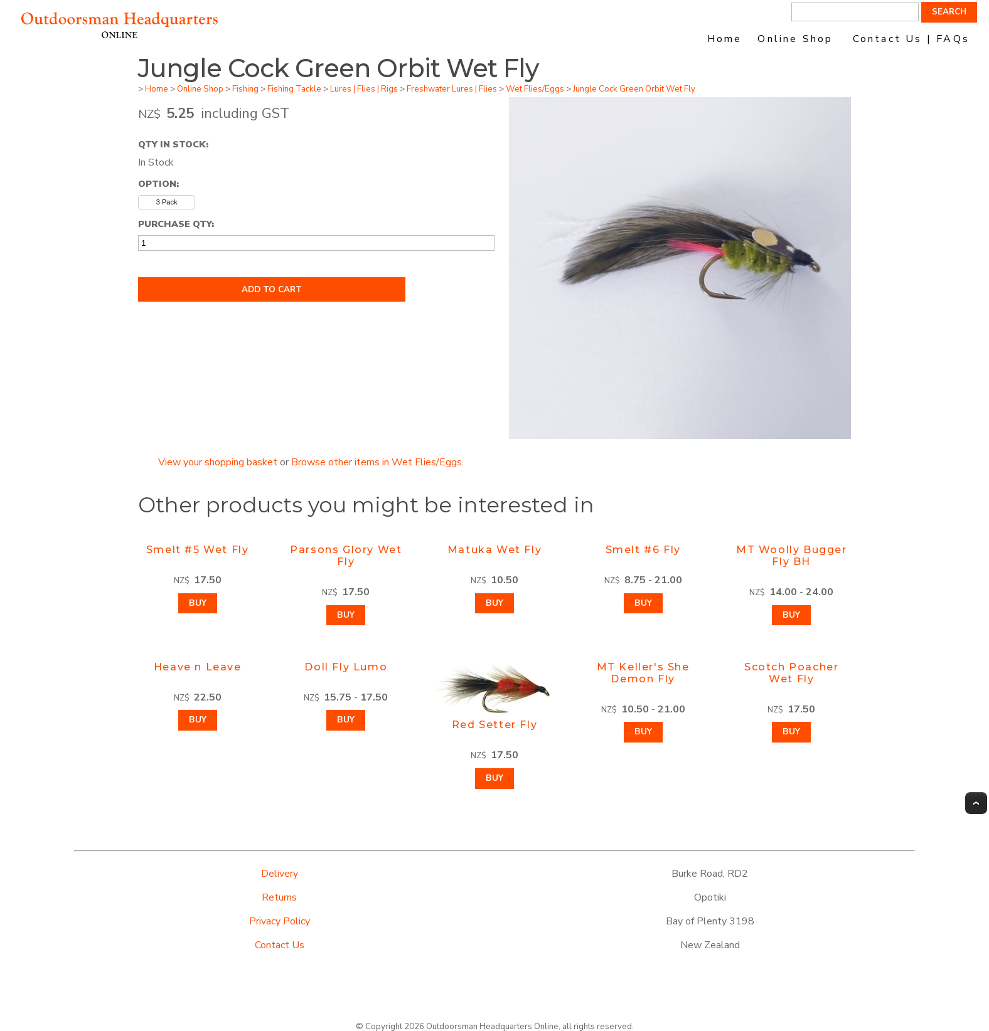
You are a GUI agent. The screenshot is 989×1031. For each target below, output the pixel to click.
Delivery (279, 873)
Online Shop (795, 39)
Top (976, 803)
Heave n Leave (198, 667)
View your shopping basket (217, 462)
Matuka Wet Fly (494, 550)
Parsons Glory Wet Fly (346, 556)
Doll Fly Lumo (345, 667)
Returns (279, 897)
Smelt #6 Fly (643, 550)
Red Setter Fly (494, 725)
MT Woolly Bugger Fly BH (791, 556)
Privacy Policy (279, 921)
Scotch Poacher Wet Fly (791, 673)
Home (724, 39)
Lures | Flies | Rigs (364, 89)
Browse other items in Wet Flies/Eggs (376, 462)
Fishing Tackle (294, 89)
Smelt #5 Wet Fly (197, 550)
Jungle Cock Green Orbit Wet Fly (634, 89)
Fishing (245, 89)
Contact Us (279, 945)
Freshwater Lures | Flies (452, 89)
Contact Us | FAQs (911, 39)
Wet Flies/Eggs (535, 89)
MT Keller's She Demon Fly (643, 673)
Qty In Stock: (173, 144)
